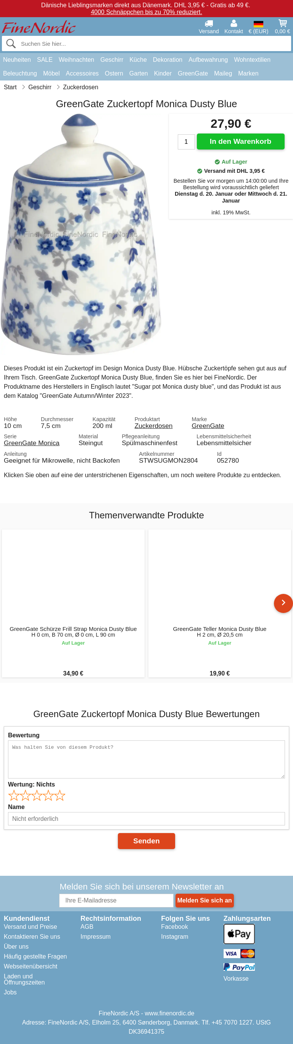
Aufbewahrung (208, 59)
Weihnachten (76, 59)
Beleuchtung (20, 73)
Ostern (114, 73)
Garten (138, 73)
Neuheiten (17, 59)
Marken (248, 73)
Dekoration (167, 59)
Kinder (163, 73)
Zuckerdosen (154, 426)
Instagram (174, 936)
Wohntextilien (252, 59)
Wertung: (31, 784)
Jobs (10, 992)
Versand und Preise (30, 926)
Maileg (223, 73)
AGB (86, 926)
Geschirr (111, 59)
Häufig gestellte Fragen (35, 956)
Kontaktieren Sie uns (32, 936)
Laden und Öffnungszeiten (24, 979)
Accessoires (82, 73)
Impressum (95, 936)
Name (16, 807)
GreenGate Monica (32, 443)
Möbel (51, 73)
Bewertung (24, 735)
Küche (137, 59)
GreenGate (193, 73)
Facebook (174, 926)
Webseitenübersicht (30, 966)
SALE (45, 59)
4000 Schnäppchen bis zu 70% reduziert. (146, 12)
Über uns (16, 946)
